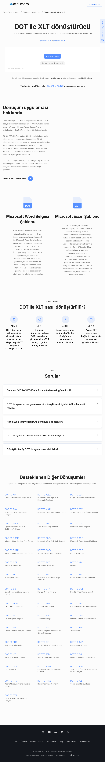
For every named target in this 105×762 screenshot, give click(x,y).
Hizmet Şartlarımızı (55, 78)
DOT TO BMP (76, 642)
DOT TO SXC (44, 523)
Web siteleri (72, 742)
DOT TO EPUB (77, 589)
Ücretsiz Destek (37, 742)
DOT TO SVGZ (77, 666)
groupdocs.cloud (59, 41)
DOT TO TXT (44, 562)
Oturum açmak (94, 4)
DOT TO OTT (11, 562)
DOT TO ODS (76, 495)
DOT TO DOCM (12, 538)
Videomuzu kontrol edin (14, 178)
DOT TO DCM (11, 666)
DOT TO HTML (44, 681)
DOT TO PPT (11, 574)
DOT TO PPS (43, 574)
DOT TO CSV (76, 509)
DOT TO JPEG (76, 627)
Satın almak (51, 742)
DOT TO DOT (76, 538)
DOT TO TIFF (76, 615)
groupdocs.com (45, 41)
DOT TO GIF (43, 642)
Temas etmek (61, 755)
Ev (16, 742)
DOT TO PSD (44, 654)
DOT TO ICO (10, 654)
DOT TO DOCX (44, 538)
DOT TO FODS (11, 523)
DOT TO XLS (11, 495)
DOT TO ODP (11, 589)
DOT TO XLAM (44, 509)
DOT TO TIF (10, 627)
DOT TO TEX (11, 615)
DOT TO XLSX (44, 495)
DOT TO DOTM (12, 550)
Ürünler (24, 742)
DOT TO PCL (76, 681)
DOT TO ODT (76, 550)
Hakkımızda (85, 742)
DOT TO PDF (43, 615)
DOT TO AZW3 (44, 603)
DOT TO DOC (76, 523)
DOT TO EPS (76, 603)
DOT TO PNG (11, 642)
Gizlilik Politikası (87, 78)
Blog (61, 742)
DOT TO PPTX (77, 574)
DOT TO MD (76, 562)
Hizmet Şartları (47, 755)
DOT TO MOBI (11, 603)
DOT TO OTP (44, 589)
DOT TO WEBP (44, 666)
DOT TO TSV (11, 509)
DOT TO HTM (11, 681)
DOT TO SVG (11, 695)
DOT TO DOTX (44, 550)
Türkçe (76, 755)
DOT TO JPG (43, 627)
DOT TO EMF (76, 654)
